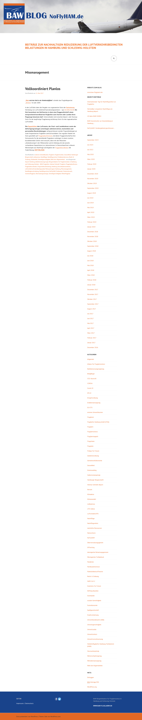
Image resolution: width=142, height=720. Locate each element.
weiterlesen (39, 150)
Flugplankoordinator (62, 148)
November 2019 (92, 179)
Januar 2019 (91, 227)
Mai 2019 (90, 207)
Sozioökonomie (92, 605)
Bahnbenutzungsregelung (95, 369)
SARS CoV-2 (91, 581)
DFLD (89, 393)
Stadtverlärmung (93, 615)
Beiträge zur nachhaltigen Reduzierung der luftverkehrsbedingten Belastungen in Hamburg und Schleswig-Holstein (74, 46)
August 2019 (91, 193)
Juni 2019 (90, 203)
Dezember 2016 (92, 347)
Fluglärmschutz (59, 155)
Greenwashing (91, 470)
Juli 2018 (90, 256)
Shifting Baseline (92, 591)
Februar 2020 (91, 164)
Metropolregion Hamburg (53, 169)
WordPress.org (92, 687)
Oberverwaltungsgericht (95, 543)
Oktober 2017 (92, 299)
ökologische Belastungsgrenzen (97, 552)
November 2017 (92, 294)
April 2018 (90, 270)
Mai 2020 (90, 154)
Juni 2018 (90, 261)
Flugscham (90, 441)
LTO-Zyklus (91, 509)
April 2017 (90, 328)
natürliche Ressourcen (94, 528)
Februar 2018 (91, 280)
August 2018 (91, 251)
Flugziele (90, 446)
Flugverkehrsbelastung (44, 166)
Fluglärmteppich (92, 436)
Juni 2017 (90, 318)
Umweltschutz (92, 634)
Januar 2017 (91, 343)
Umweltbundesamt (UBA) (95, 620)
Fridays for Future (93, 451)
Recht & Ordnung (93, 576)
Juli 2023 (90, 145)
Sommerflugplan (30, 173)
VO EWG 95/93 (69, 110)
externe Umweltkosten (41, 155)
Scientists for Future (94, 586)
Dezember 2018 (92, 232)
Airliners (28, 103)
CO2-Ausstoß (91, 378)
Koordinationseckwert (64, 166)
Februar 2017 (91, 338)
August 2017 (91, 309)
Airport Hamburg (30, 162)
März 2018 (91, 275)
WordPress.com (55, 716)
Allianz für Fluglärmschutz (96, 364)
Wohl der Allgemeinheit (58, 159)
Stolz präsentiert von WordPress (27, 716)
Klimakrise (90, 494)
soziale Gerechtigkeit (94, 600)
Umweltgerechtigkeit (44, 159)
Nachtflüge (44, 157)
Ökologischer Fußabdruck (95, 557)
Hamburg (54, 166)
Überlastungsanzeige (42, 173)
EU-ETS (89, 407)
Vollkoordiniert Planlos (42, 88)
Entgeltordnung (92, 398)
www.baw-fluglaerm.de (95, 92)
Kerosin (89, 489)
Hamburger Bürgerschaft (95, 480)
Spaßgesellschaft (93, 610)
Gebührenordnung (93, 456)
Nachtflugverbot (52, 157)
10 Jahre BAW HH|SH (94, 116)
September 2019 (92, 188)
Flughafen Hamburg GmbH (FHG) (98, 422)
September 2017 (92, 304)
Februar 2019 (91, 222)
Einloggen (90, 677)
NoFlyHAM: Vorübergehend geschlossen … (101, 128)
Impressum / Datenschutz (25, 703)
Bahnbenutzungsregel (42, 162)
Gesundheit (67, 155)
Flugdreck (90, 417)
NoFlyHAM (52, 171)
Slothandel (34, 159)
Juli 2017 (90, 314)
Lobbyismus (36, 157)
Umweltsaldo (91, 629)
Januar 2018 (91, 285)
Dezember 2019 (92, 174)
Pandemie (90, 562)
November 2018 (92, 236)
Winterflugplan (66, 173)
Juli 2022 (90, 150)
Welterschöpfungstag (94, 656)
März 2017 (91, 333)
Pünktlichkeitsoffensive (95, 571)
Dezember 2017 (92, 289)
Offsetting (90, 547)
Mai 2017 (90, 323)
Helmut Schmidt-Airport (95, 485)
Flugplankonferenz (71, 164)
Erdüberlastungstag (93, 403)
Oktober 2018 (92, 241)
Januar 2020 (91, 169)
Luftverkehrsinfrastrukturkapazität (35, 169)
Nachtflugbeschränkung (32, 171)
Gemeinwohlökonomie (94, 461)
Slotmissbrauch (67, 171)
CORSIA (89, 383)
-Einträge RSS (93, 682)
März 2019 (91, 217)
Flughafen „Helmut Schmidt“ (51, 164)
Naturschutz (91, 533)
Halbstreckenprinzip (93, 475)
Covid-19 (90, 388)
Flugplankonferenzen (45, 136)
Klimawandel (91, 499)
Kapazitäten (32, 126)
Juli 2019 (90, 198)
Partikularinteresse (63, 157)
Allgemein (90, 359)
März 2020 (91, 159)
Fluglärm (51, 155)
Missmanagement (66, 169)
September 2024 (92, 140)
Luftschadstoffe (93, 514)
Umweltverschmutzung (95, 639)
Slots (27, 100)
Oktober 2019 (92, 183)
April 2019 (90, 212)
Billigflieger (91, 374)
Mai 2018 (90, 265)
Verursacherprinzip (93, 651)
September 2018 (92, 246)
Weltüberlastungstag (94, 661)
